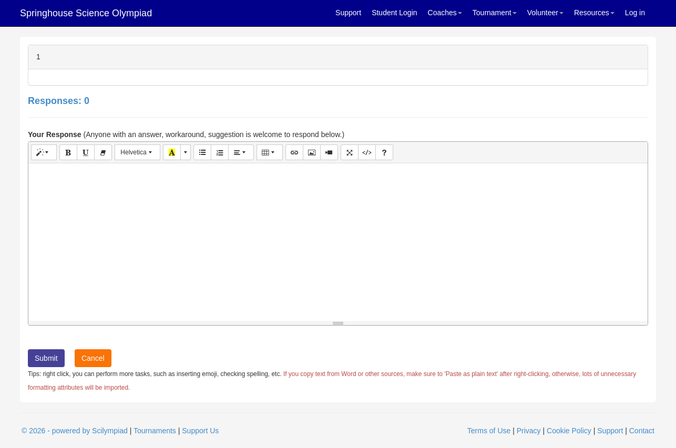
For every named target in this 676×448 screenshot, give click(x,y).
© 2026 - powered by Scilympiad (75, 430)
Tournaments (155, 430)
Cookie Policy (569, 430)
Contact (641, 430)
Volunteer (545, 12)
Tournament (495, 12)
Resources (594, 12)
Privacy (529, 430)
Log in (635, 12)
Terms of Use (488, 430)
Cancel (93, 358)
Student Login (394, 12)
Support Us (200, 430)
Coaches (445, 12)
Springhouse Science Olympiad (86, 13)
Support (348, 12)
